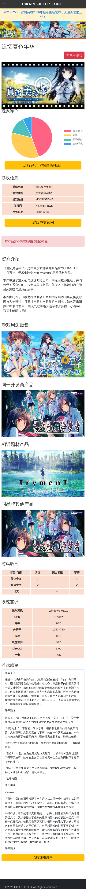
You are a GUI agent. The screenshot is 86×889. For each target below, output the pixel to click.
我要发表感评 (43, 857)
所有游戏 (74, 55)
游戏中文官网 (43, 222)
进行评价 (43, 165)
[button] (5, 4)
